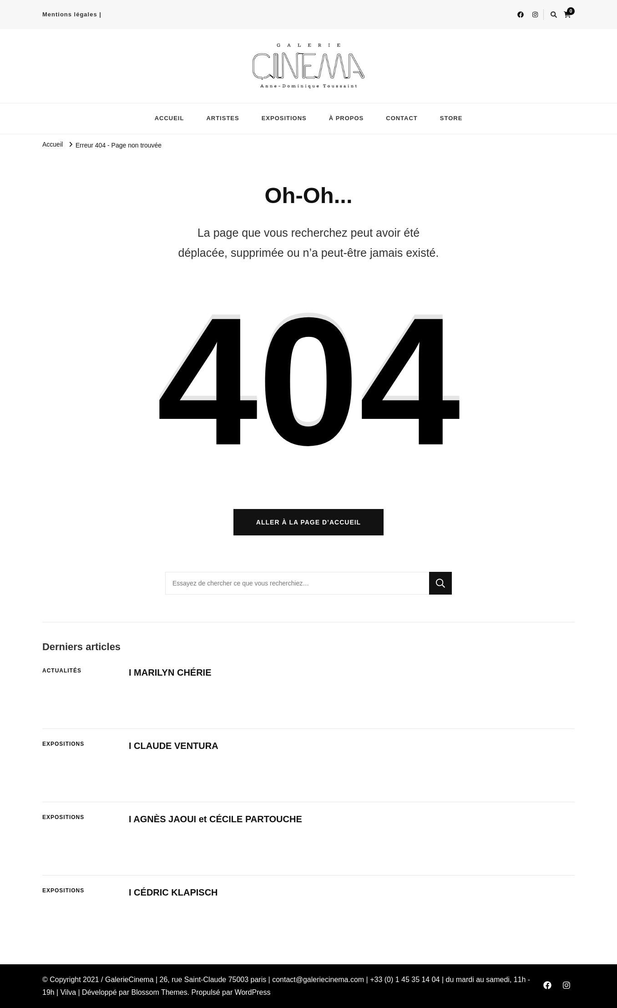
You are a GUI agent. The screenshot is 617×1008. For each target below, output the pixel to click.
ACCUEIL (169, 118)
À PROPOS (346, 118)
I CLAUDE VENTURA (173, 746)
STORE (451, 118)
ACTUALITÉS (61, 670)
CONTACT (402, 118)
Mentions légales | (71, 14)
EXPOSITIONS (284, 118)
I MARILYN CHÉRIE (170, 672)
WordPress (253, 992)
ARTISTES (222, 118)
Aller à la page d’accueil (308, 522)
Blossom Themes (159, 992)
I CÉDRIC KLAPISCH (173, 892)
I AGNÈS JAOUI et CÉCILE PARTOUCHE (215, 819)
